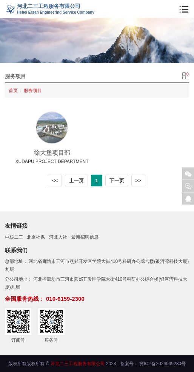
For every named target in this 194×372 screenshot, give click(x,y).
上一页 (76, 180)
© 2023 (81, 363)
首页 (13, 89)
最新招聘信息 (85, 237)
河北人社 (58, 237)
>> (138, 180)
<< (55, 180)
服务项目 (33, 89)
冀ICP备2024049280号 (162, 363)
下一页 (116, 180)
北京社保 (36, 237)
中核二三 (14, 237)
